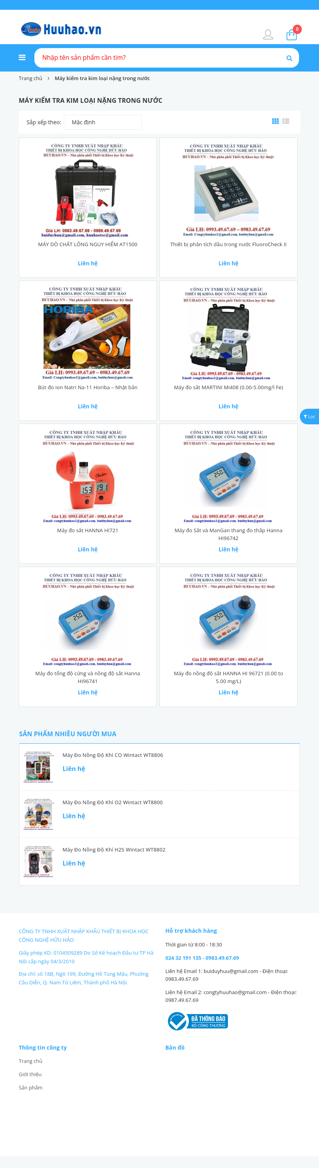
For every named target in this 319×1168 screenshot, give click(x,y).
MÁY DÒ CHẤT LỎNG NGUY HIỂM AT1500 (88, 244)
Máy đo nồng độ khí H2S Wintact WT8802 (114, 849)
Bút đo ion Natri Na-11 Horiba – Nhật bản (88, 387)
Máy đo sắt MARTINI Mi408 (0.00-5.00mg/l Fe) (228, 387)
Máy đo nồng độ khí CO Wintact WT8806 (113, 754)
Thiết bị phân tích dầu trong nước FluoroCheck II (228, 244)
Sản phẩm (31, 1087)
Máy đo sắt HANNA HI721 (87, 530)
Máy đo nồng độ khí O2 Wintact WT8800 (113, 802)
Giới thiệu (30, 1074)
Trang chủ (30, 1060)
